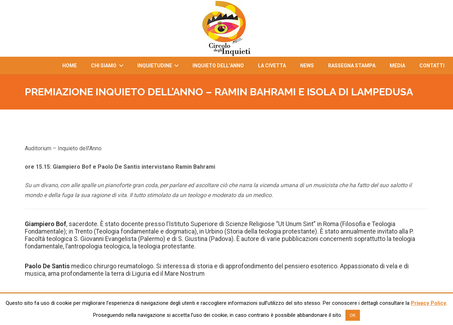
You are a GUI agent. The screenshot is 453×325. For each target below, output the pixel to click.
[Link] (226, 28)
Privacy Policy (428, 303)
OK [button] (353, 315)
